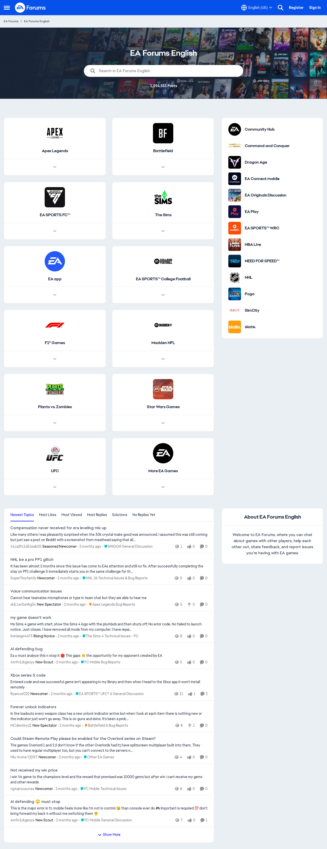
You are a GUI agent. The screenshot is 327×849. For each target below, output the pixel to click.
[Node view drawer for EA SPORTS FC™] (55, 231)
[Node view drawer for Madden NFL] (163, 359)
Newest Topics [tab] (22, 514)
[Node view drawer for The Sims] (163, 231)
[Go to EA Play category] (234, 211)
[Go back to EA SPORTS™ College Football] (163, 279)
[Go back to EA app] (55, 279)
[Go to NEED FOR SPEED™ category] (234, 261)
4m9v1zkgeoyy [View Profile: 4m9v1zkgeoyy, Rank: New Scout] (22, 662)
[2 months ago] (89, 546)
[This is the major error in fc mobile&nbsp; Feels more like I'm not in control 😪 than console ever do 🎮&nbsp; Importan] (109, 811)
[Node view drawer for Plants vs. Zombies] (55, 423)
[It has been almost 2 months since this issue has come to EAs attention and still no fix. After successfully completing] (109, 569)
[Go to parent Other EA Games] (97, 757)
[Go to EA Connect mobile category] (234, 178)
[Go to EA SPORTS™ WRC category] (234, 228)
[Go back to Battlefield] (163, 151)
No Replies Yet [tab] (143, 514)
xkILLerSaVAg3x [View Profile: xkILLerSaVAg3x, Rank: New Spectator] (23, 604)
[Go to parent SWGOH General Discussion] (127, 546)
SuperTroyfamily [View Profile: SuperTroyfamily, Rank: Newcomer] (23, 578)
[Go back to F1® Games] (55, 343)
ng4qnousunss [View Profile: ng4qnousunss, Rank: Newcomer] (22, 788)
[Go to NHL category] (234, 277)
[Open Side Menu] (6, 7)
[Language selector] (256, 8)
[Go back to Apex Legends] (55, 151)
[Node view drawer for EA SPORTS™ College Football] (163, 295)
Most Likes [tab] (47, 514)
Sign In (315, 7)
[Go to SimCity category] (234, 310)
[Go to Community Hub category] (234, 129)
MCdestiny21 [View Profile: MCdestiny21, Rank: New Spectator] (20, 725)
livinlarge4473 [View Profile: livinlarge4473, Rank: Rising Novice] (21, 636)
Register (296, 7)
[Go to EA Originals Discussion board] (234, 195)
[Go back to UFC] (55, 471)
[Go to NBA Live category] (234, 244)
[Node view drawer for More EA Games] (163, 487)
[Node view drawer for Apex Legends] (55, 167)
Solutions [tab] (119, 514)
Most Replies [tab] (97, 514)
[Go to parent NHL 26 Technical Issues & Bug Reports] (114, 578)
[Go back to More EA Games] (163, 471)
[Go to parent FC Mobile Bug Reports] (100, 662)
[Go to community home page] (30, 8)
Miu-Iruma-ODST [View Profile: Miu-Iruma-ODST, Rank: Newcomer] (24, 757)
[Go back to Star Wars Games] (163, 407)
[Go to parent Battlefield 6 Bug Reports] (105, 725)
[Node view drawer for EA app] (55, 295)
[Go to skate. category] (234, 327)
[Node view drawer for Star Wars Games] (163, 423)
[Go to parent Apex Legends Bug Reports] (111, 604)
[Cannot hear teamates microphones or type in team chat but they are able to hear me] (109, 598)
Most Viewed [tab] (71, 514)
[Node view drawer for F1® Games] (55, 359)
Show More (109, 834)
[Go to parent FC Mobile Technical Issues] (102, 788)
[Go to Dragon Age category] (234, 162)
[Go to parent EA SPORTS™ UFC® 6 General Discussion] (108, 694)
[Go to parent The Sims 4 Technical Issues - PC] (109, 636)
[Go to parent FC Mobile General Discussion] (105, 820)
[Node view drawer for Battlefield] (163, 167)
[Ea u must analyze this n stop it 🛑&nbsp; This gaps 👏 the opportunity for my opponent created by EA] (109, 655)
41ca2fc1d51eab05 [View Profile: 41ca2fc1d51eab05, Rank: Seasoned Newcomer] (25, 546)
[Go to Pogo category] (234, 294)
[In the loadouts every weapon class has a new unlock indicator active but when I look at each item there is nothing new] (109, 716)
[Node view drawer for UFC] (55, 487)
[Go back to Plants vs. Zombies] (55, 407)
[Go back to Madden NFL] (163, 343)
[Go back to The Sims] (163, 215)
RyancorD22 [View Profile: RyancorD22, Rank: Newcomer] (19, 694)
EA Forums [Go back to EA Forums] (11, 21)
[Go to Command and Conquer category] (234, 146)
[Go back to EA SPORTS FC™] (55, 215)
